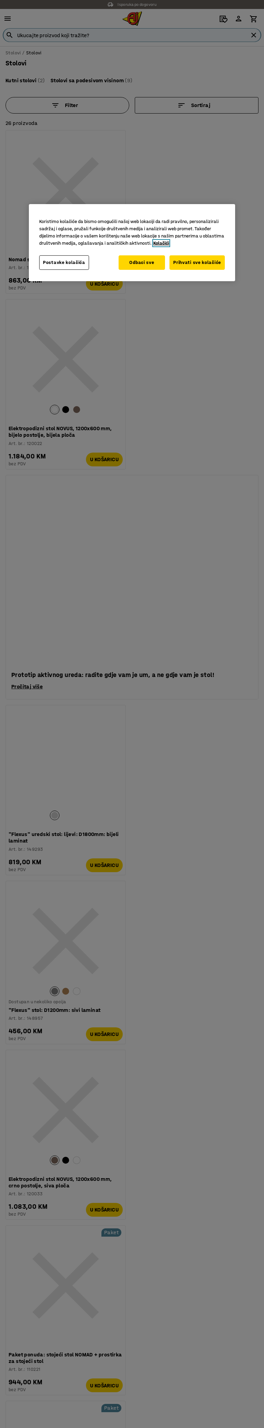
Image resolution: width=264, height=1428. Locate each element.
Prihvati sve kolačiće (197, 262)
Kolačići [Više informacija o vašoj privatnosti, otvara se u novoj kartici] (161, 243)
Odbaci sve (140, 262)
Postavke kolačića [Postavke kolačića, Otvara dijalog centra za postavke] (64, 262)
